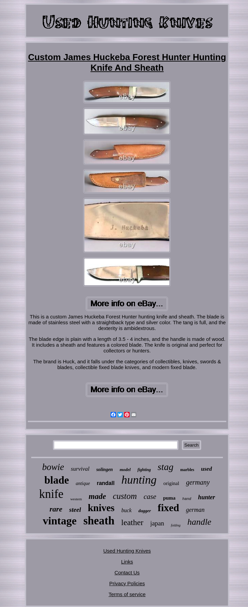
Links (127, 562)
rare (56, 509)
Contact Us (126, 572)
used (206, 469)
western (76, 499)
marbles (187, 469)
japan (157, 523)
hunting (139, 479)
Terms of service (127, 594)
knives (101, 507)
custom (125, 496)
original (171, 483)
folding (175, 525)
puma (169, 498)
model (125, 469)
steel (75, 509)
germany (198, 482)
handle (199, 522)
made (97, 496)
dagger (144, 510)
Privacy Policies (127, 583)
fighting (144, 469)
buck (126, 510)
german (195, 509)
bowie (53, 467)
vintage (60, 521)
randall (105, 483)
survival (80, 469)
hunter (206, 497)
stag (166, 467)
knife (51, 494)
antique (83, 483)
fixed (168, 507)
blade (56, 480)
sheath (99, 521)
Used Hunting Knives (127, 551)
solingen (104, 469)
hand (186, 499)
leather (132, 522)
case (150, 496)
